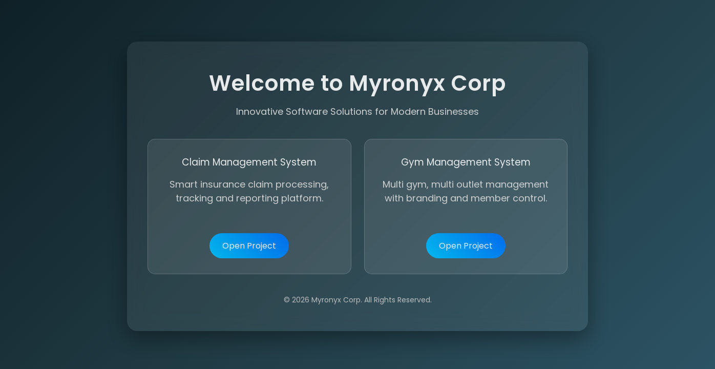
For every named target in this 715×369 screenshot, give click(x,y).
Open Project (249, 247)
